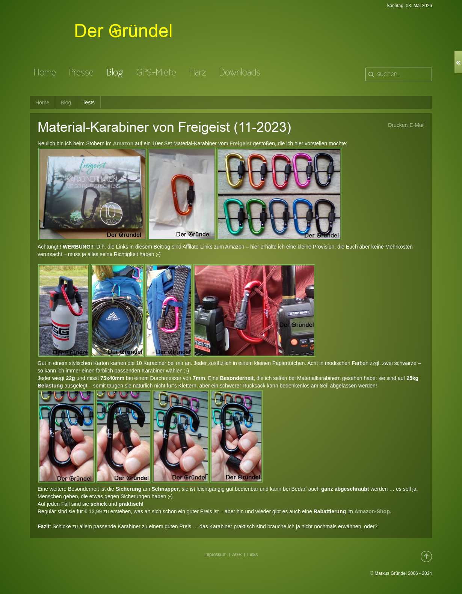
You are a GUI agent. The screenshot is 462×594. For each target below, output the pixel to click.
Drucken (398, 125)
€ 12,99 (93, 511)
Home (42, 103)
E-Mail (416, 125)
